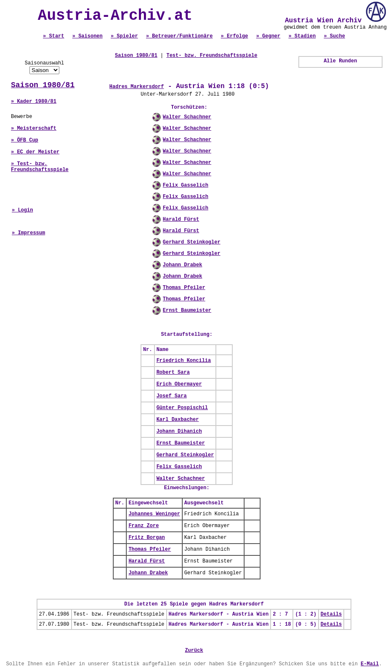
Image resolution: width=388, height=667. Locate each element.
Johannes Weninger (154, 514)
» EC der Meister (35, 152)
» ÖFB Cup (24, 140)
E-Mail (370, 664)
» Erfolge (234, 36)
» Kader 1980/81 (33, 101)
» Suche (334, 36)
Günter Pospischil (182, 408)
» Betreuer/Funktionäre (179, 36)
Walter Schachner (187, 117)
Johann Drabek (182, 265)
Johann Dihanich (179, 431)
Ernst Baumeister (187, 310)
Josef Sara (172, 396)
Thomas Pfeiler (184, 288)
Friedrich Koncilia (184, 361)
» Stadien (302, 36)
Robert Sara (173, 372)
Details (331, 614)
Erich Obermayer (179, 384)
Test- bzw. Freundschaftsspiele (211, 56)
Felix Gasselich (185, 185)
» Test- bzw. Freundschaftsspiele (40, 167)
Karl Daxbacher (178, 420)
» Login (22, 210)
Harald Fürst (181, 219)
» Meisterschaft (33, 128)
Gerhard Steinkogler (192, 242)
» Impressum (28, 233)
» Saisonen (87, 36)
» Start (53, 36)
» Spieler (124, 36)
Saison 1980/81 (42, 85)
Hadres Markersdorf (136, 87)
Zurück (194, 651)
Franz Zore (143, 526)
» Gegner (268, 36)
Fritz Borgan (146, 538)
